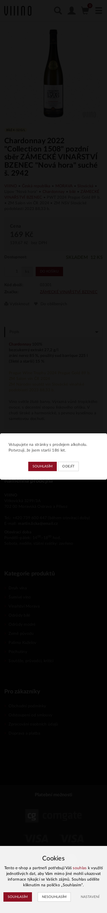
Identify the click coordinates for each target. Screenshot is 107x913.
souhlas (79, 868)
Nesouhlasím (54, 897)
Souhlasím (43, 466)
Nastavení (90, 897)
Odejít (68, 466)
